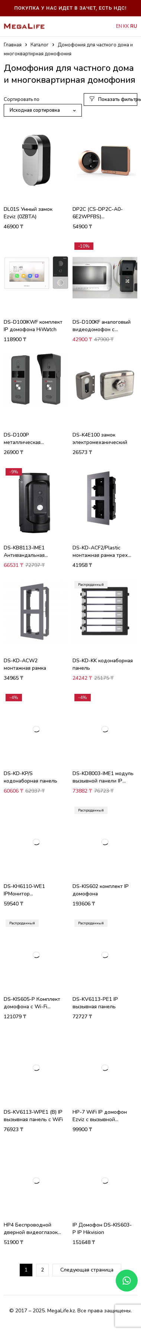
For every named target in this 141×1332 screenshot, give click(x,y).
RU (133, 26)
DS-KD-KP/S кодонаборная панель (30, 777)
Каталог (40, 45)
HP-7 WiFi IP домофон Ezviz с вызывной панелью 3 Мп (100, 1119)
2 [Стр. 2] (42, 1270)
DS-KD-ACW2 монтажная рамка (25, 664)
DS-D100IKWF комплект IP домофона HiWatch (33, 326)
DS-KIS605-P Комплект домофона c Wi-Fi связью (32, 1007)
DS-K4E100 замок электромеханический (100, 438)
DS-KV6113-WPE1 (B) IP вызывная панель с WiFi (33, 1116)
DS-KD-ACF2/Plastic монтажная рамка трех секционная (100, 555)
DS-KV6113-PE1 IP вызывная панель (95, 1003)
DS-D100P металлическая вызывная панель (25, 442)
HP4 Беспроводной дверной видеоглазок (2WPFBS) (31, 1232)
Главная (13, 45)
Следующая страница (86, 1269)
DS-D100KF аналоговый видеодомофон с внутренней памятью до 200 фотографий (102, 333)
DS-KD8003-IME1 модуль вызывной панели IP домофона (103, 781)
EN (119, 26)
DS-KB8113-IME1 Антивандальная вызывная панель (25, 555)
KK (126, 26)
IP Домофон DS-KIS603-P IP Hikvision (102, 1228)
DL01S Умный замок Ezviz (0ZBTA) (28, 213)
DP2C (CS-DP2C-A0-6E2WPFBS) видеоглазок (98, 217)
